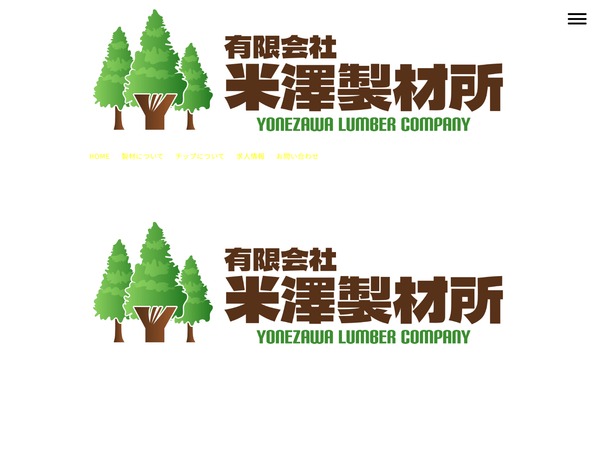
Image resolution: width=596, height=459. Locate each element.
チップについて (200, 156)
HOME (99, 156)
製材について (143, 156)
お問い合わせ (297, 156)
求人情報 (250, 156)
